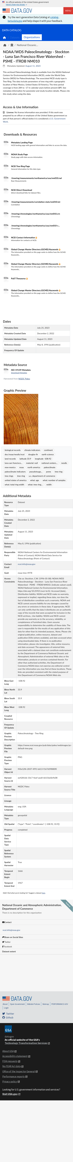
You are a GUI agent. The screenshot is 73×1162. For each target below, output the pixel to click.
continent (48, 450)
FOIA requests (9, 1061)
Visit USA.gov (10, 1094)
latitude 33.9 (25, 458)
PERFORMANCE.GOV (59, 1004)
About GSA (8, 1051)
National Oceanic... (27, 45)
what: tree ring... (35, 484)
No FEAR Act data (11, 1066)
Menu (68, 10)
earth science (48, 454)
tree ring (59, 471)
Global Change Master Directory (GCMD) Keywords (35, 249)
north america (33, 467)
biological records (13, 450)
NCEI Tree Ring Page (20, 166)
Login (6, 1008)
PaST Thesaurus (18, 278)
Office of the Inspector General (18, 1071)
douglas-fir (33, 454)
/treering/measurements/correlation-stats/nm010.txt (35, 202)
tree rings (9, 476)
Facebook (7, 946)
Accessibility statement (14, 1056)
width (49, 484)
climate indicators (32, 450)
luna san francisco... (13, 463)
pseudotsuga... (35, 471)
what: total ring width (14, 484)
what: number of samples (54, 480)
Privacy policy (9, 1081)
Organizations (32, 37)
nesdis (64, 463)
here (43, 893)
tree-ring (21, 476)
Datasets (15, 37)
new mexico (10, 467)
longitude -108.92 (43, 458)
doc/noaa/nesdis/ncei (15, 454)
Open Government (17, 1004)
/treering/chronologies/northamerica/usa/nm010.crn (35, 213)
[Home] (17, 10)
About (5, 1004)
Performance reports (13, 1076)
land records (10, 458)
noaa (21, 467)
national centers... (49, 463)
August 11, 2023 (32, 66)
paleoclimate (49, 467)
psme (48, 471)
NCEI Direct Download (21, 190)
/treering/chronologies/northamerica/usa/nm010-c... (35, 225)
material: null (32, 463)
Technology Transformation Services (26, 1043)
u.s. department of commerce (42, 476)
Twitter (6, 942)
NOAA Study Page (19, 154)
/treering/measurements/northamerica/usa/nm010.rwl (36, 178)
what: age (34, 480)
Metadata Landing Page (22, 142)
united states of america (15, 480)
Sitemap (45, 1004)
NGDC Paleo (24, 378)
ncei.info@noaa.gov (11, 930)
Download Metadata (19, 373)
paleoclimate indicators (15, 471)
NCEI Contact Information (23, 237)
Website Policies (33, 1004)
